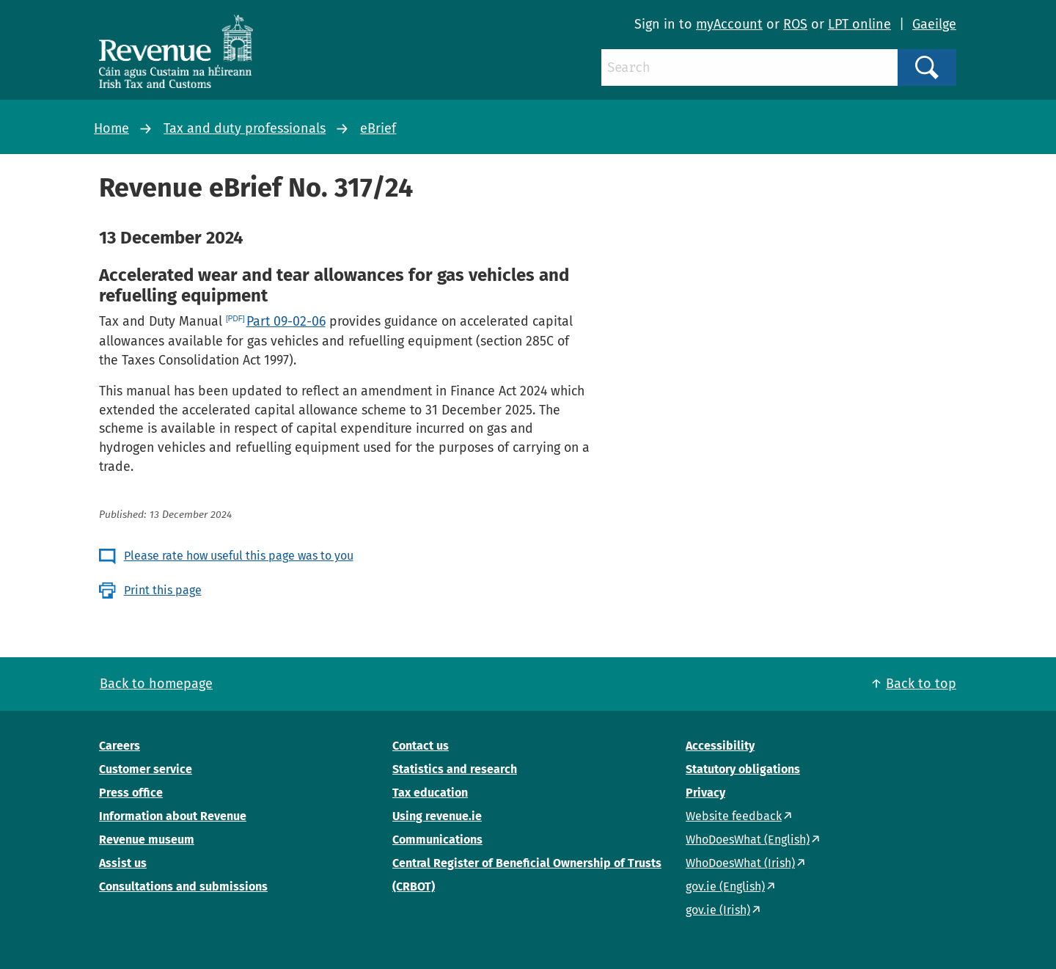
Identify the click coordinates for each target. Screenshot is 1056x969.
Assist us (123, 863)
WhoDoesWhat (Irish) (740, 863)
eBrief (378, 128)
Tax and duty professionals (245, 128)
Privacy (705, 793)
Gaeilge (934, 24)
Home (111, 128)
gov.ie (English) (725, 886)
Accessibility (720, 746)
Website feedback (734, 816)
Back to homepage (156, 684)
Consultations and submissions (183, 886)
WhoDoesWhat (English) (748, 839)
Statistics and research (454, 769)
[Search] (749, 67)
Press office (131, 793)
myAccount (729, 24)
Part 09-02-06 (286, 321)
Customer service (145, 769)
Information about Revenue (172, 816)
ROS (795, 24)
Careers (119, 746)
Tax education (430, 793)
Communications (437, 839)
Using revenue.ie (437, 816)
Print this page (163, 590)
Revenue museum (146, 839)
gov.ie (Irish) (718, 910)
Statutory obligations (743, 769)
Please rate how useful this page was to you (238, 556)
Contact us (420, 746)
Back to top (921, 684)
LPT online (859, 24)
